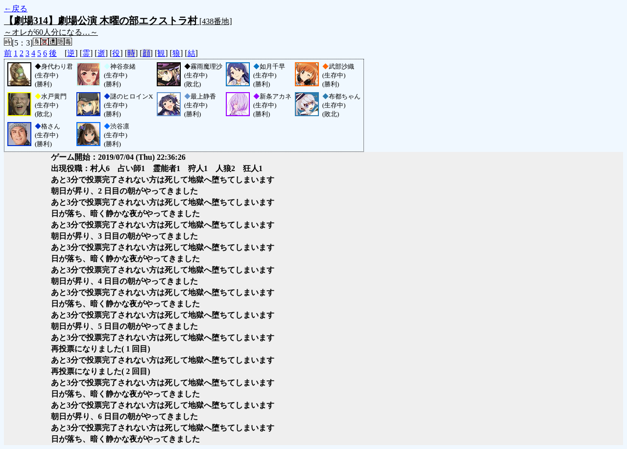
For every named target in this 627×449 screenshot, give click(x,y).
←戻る (15, 8)
